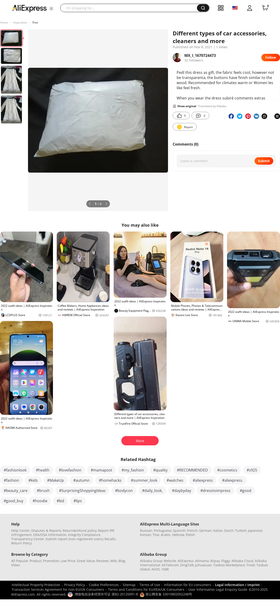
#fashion (11, 480)
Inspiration (20, 22)
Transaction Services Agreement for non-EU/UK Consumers (58, 589)
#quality (160, 470)
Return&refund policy (80, 530)
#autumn (81, 480)
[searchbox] (130, 8)
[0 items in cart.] (265, 8)
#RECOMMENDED (192, 470)
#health (42, 470)
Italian (218, 530)
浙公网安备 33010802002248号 (166, 594)
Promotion (51, 561)
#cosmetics (227, 470)
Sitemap (129, 585)
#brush (43, 490)
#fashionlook (15, 470)
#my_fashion (133, 470)
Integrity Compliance (84, 534)
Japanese (255, 530)
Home (4, 22)
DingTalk (187, 565)
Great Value (86, 561)
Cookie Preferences (104, 585)
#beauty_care (16, 490)
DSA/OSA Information (49, 534)
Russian (146, 530)
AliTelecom (170, 565)
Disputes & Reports (46, 530)
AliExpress (186, 561)
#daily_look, (152, 490)
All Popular (19, 561)
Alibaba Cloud (242, 561)
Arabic (166, 534)
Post (35, 22)
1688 (165, 569)
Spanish (179, 530)
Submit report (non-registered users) (74, 539)
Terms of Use (150, 585)
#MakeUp (55, 480)
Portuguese (163, 530)
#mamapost (101, 470)
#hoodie (40, 500)
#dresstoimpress (215, 490)
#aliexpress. (232, 480)
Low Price (68, 561)
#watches (175, 480)
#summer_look (144, 480)
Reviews (102, 561)
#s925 (252, 470)
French (192, 530)
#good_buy (13, 500)
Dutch (229, 530)
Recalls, (110, 539)
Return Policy (21, 543)
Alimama (202, 561)
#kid (60, 500)
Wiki (113, 561)
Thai (156, 534)
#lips (78, 500)
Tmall (250, 565)
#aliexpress (203, 480)
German (205, 530)
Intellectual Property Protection (36, 585)
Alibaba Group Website (158, 561)
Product (36, 561)
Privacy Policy (74, 585)
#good (245, 490)
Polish (190, 534)
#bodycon (124, 490)
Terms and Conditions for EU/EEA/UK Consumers (146, 589)
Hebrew (178, 534)
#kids (33, 480)
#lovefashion (70, 470)
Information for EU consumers (187, 585)
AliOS (155, 569)
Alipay (215, 561)
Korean (145, 534)
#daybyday (181, 490)
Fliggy (225, 561)
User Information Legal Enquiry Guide (217, 589)
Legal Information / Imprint (237, 585)
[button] (51, 8)
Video (15, 565)
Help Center (20, 530)
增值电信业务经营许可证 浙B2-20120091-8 (106, 594)
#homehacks (110, 480)
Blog (121, 561)
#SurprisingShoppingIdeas (82, 490)
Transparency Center (27, 539)
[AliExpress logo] (29, 8)
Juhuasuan (203, 565)
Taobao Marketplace (229, 565)
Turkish (241, 530)
